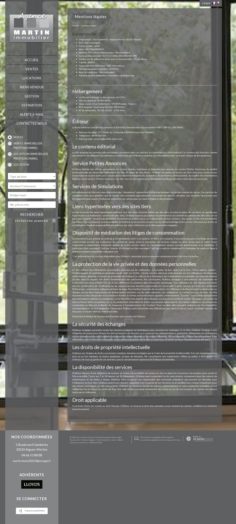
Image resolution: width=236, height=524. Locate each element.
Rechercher (31, 211)
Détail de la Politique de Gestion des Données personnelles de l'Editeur (108, 316)
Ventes (31, 68)
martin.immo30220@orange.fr (32, 461)
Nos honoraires (101, 518)
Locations (31, 77)
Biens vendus (32, 85)
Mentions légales (86, 518)
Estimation (32, 103)
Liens (111, 518)
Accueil (32, 60)
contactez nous (32, 120)
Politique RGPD (87, 520)
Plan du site (72, 518)
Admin (117, 518)
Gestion (32, 94)
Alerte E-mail (32, 111)
